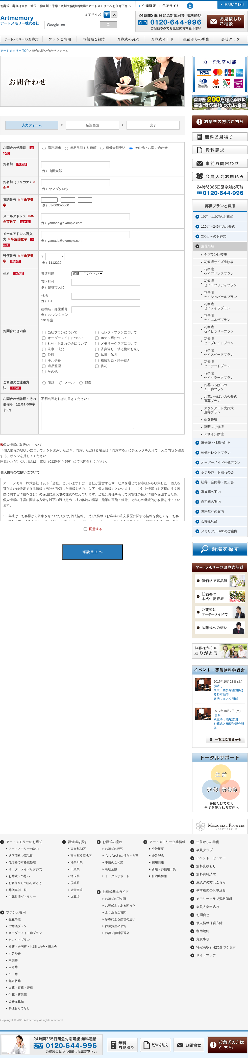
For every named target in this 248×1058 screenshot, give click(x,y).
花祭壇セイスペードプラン (219, 352)
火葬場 (75, 897)
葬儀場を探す (78, 842)
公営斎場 (76, 890)
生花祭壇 (207, 246)
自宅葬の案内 (211, 501)
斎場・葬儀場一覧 (164, 869)
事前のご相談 (114, 862)
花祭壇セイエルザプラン (217, 318)
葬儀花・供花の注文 (216, 443)
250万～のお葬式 (213, 236)
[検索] (70, 25)
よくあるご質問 (115, 912)
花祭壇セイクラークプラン (219, 375)
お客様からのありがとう (25, 883)
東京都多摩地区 (81, 855)
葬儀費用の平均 (115, 926)
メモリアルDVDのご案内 (219, 531)
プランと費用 (16, 912)
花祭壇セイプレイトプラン (219, 341)
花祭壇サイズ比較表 (219, 262)
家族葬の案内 (211, 492)
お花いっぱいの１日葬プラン (215, 387)
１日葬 (13, 974)
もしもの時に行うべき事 (121, 855)
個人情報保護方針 (209, 923)
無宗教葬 (15, 981)
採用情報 (158, 862)
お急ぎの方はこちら (211, 882)
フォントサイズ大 (114, 14)
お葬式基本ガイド (116, 892)
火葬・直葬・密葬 (21, 988)
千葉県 (75, 869)
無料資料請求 (206, 874)
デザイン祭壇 (214, 434)
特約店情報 (159, 876)
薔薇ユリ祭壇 (214, 427)
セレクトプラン (19, 940)
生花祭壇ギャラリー (22, 897)
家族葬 (13, 960)
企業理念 (158, 855)
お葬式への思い (19, 876)
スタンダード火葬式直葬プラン (219, 410)
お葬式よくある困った (120, 905)
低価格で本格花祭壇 (22, 862)
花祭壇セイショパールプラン (220, 295)
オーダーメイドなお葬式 (25, 869)
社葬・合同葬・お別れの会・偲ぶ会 (33, 946)
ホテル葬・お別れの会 (217, 472)
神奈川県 (76, 862)
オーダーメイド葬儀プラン (220, 462)
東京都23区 (78, 849)
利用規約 (202, 931)
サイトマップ (206, 955)
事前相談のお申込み (211, 890)
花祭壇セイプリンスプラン (219, 271)
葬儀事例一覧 (18, 890)
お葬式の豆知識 (115, 899)
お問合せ (202, 915)
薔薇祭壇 (210, 419)
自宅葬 (13, 967)
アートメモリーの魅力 (24, 849)
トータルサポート (117, 876)
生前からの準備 (207, 842)
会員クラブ (204, 850)
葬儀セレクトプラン (216, 452)
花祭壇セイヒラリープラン (219, 329)
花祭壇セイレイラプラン (217, 306)
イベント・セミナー (211, 858)
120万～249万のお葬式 (218, 226)
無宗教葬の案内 (212, 511)
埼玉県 (75, 876)
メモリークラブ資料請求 (214, 899)
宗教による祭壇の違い (120, 919)
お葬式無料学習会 (117, 933)
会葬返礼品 (209, 521)
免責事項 (202, 939)
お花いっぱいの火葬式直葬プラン (220, 399)
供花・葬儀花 (18, 994)
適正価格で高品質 (21, 855)
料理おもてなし (19, 1008)
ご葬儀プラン (18, 926)
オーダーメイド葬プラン (25, 933)
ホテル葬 (15, 953)
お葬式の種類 (114, 849)
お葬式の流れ (112, 842)
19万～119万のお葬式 (217, 217)
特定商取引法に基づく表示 (216, 947)
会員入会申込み (207, 907)
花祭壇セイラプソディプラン (220, 283)
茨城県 (75, 883)
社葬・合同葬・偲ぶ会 (217, 482)
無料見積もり (206, 866)
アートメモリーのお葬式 (24, 842)
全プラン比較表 (215, 254)
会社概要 (158, 849)
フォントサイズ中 (107, 14)
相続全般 (111, 869)
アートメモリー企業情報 (167, 842)
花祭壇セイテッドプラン (217, 364)
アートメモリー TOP (14, 51)
